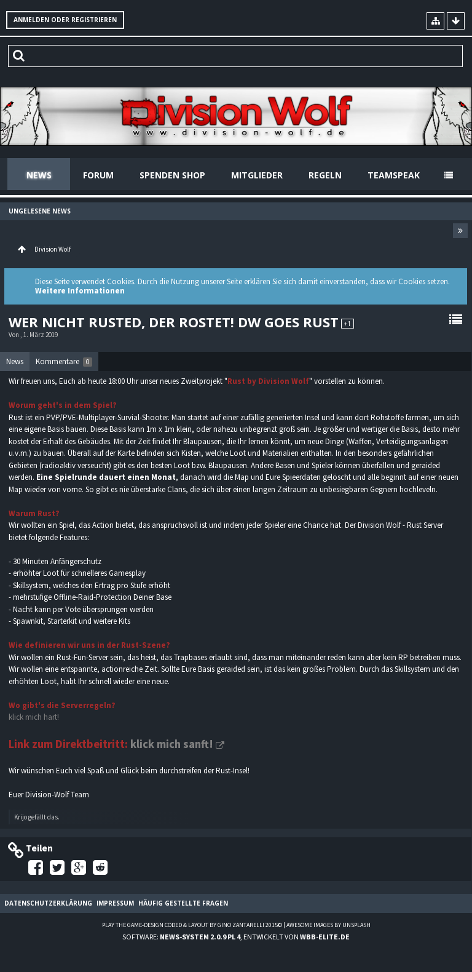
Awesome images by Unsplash (328, 925)
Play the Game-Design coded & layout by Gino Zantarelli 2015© (192, 925)
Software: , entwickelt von (236, 936)
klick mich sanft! (171, 744)
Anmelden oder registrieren (65, 19)
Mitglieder (257, 175)
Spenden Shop (172, 175)
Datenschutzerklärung (48, 903)
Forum (98, 175)
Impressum (115, 903)
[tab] (15, 362)
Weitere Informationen (80, 290)
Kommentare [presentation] (64, 361)
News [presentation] (14, 361)
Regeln (325, 175)
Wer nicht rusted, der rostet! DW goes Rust (174, 322)
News (39, 175)
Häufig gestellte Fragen (183, 903)
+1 (347, 323)
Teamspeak (394, 175)
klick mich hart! (34, 717)
